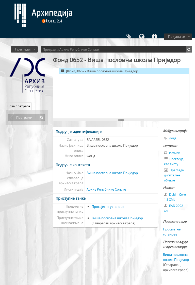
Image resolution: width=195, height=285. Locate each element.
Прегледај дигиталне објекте (174, 175)
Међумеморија (129, 36)
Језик (141, 36)
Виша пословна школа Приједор (112, 173)
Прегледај (22, 49)
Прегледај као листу (174, 161)
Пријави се (176, 36)
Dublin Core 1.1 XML (175, 197)
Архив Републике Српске (106, 189)
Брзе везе (154, 36)
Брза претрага (18, 106)
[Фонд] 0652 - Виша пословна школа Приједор (98, 71)
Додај (173, 138)
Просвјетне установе (108, 206)
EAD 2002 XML (173, 208)
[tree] (121, 93)
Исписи (172, 153)
